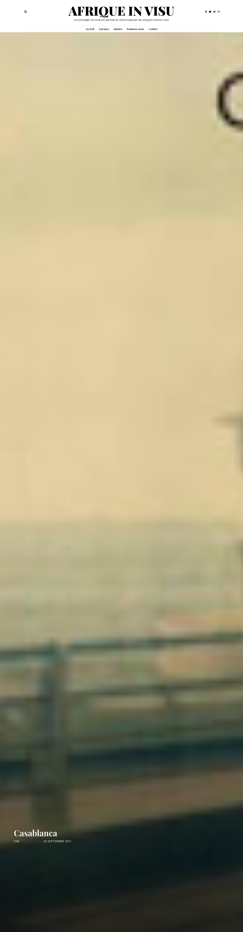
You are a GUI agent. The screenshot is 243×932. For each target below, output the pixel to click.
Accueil (90, 29)
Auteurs (117, 29)
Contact (152, 29)
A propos (104, 29)
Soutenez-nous (135, 29)
